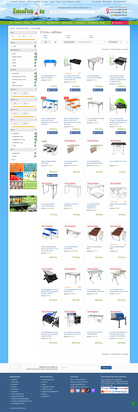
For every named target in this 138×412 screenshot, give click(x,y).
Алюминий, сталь (17, 142)
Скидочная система (47, 387)
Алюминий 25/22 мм (18, 139)
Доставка (45, 1)
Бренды (78, 1)
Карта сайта (45, 396)
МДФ (14, 82)
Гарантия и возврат (17, 396)
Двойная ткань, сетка (19, 79)
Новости (43, 382)
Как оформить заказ (17, 403)
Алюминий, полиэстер (19, 76)
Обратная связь (46, 389)
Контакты (22, 1)
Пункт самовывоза (68, 1)
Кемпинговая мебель (23, 28)
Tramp (14, 66)
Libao (14, 60)
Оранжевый (16, 153)
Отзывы (58, 1)
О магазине (13, 1)
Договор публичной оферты (19, 398)
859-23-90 (118, 10)
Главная (12, 28)
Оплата (29, 1)
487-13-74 (118, 12)
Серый (14, 156)
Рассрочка (36, 1)
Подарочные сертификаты (49, 391)
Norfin (14, 63)
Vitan (91, 35)
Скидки (51, 1)
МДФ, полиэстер (17, 85)
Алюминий (15, 73)
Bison (14, 53)
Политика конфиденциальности (21, 401)
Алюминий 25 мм (17, 136)
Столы (14, 46)
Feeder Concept (16, 56)
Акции (102, 23)
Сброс (13, 159)
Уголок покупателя (47, 379)
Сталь (14, 145)
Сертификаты (93, 23)
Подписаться (106, 367)
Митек (91, 37)
